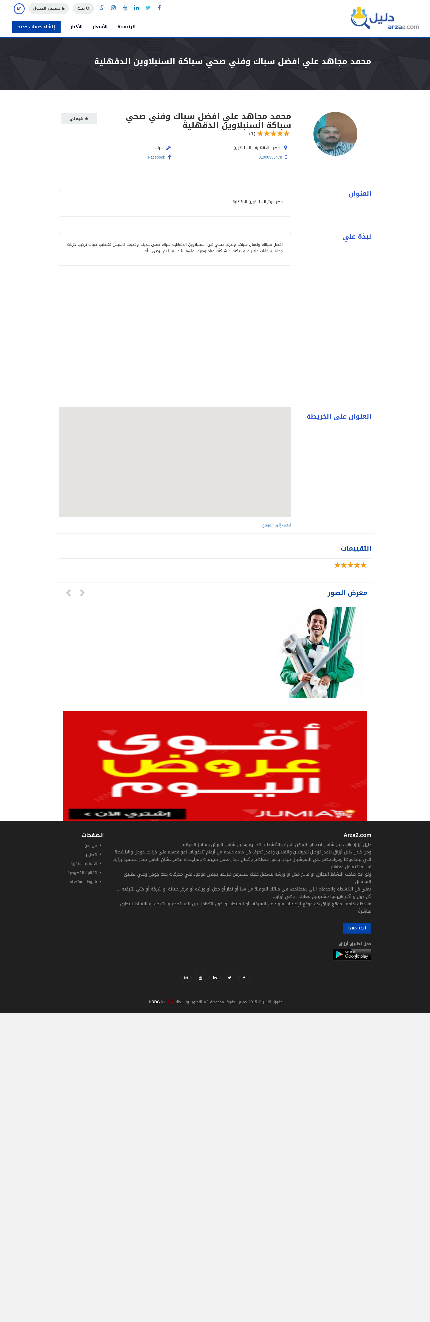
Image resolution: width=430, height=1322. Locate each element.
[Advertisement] (164, 1051)
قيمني (79, 118)
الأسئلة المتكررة (83, 863)
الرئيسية (126, 26)
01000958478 (270, 157)
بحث (83, 8)
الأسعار (100, 26)
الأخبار (76, 26)
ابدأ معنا (357, 928)
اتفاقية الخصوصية (82, 872)
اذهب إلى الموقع (276, 525)
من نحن (90, 845)
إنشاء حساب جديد (36, 26)
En (19, 8)
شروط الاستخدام (83, 882)
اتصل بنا (90, 854)
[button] (175, 457)
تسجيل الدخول (48, 8)
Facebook (159, 157)
